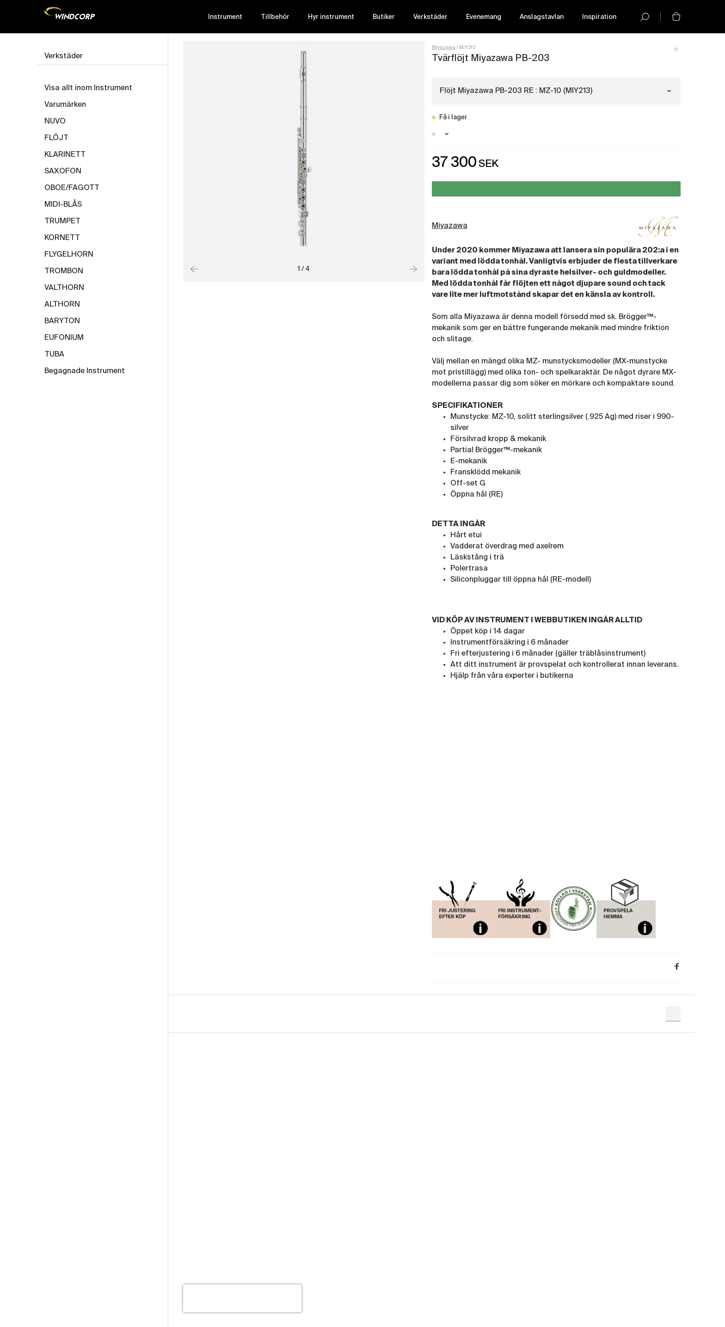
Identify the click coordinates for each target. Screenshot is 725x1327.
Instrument (225, 17)
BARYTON (62, 321)
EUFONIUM (64, 338)
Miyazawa (443, 47)
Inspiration (599, 17)
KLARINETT (65, 155)
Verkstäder (430, 17)
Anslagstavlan (542, 17)
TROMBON (63, 271)
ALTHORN (62, 304)
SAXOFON (62, 171)
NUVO (55, 121)
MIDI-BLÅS (63, 205)
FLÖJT (56, 138)
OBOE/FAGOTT (71, 188)
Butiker (384, 17)
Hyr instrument (331, 17)
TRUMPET (62, 221)
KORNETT (62, 238)
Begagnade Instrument (84, 371)
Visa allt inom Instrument (88, 88)
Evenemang (483, 17)
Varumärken (65, 105)
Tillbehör (275, 17)
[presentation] (242, 1298)
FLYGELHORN (68, 254)
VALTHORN (64, 288)
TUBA (54, 354)
